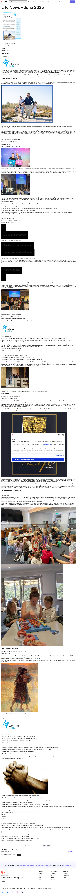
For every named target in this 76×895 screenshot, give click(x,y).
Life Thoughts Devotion (9, 45)
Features (52, 875)
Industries (53, 879)
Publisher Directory (66, 875)
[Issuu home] (4, 1)
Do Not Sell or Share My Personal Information (43, 888)
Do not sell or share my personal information (24, 459)
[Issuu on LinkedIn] (7, 892)
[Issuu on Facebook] (2, 892)
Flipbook (52, 877)
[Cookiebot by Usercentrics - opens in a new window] (59, 435)
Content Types (53, 873)
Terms (2, 888)
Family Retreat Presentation (10, 43)
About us (40, 873)
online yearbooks (30, 865)
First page (3, 843)
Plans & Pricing (41, 877)
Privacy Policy (47, 444)
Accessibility (33, 888)
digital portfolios (22, 865)
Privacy (6, 888)
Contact (40, 881)
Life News (6, 42)
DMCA (25, 888)
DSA (28, 888)
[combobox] (19, 2)
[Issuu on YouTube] (22, 892)
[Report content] (70, 851)
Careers (40, 875)
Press (40, 879)
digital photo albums (46, 865)
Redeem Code (66, 877)
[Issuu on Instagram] (17, 892)
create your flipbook (66, 865)
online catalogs (38, 865)
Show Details (59, 455)
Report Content (19, 888)
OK (51, 459)
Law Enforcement (12, 888)
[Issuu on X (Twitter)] (12, 892)
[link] (29, 1)
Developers (65, 873)
